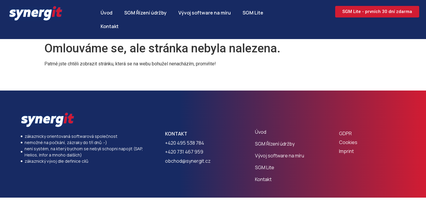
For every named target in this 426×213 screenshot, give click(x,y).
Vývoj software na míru (204, 12)
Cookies (348, 142)
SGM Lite (253, 12)
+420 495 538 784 (184, 143)
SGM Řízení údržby (145, 12)
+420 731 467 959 (184, 152)
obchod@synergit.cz (188, 161)
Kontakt (110, 26)
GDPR (345, 133)
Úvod (106, 12)
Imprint (346, 151)
